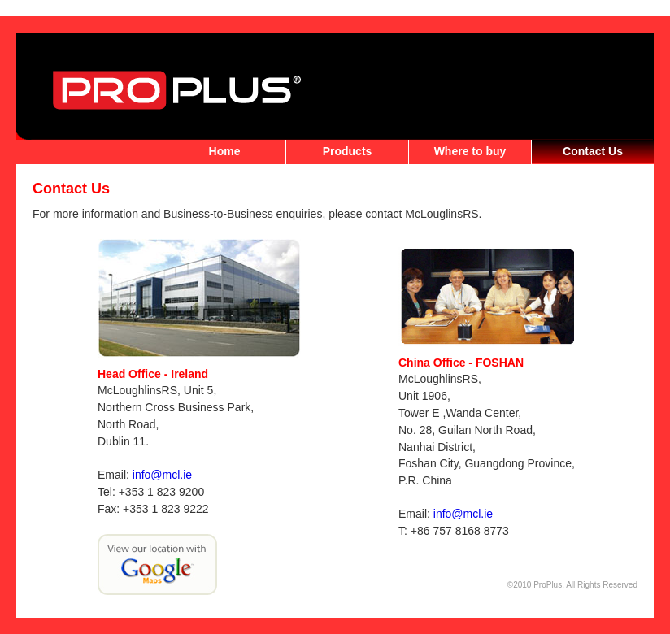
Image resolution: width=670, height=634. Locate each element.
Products (347, 151)
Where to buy (470, 151)
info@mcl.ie (162, 474)
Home (225, 151)
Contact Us (593, 151)
